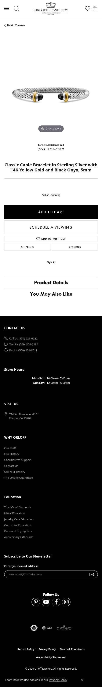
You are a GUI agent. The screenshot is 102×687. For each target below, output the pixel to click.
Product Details (51, 282)
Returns (75, 247)
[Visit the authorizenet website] (34, 628)
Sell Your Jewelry (14, 472)
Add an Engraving (51, 194)
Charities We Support (17, 460)
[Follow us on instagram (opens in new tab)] (66, 602)
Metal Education (14, 513)
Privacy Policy (47, 649)
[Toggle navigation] (6, 8)
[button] (16, 8)
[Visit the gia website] (47, 628)
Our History (11, 454)
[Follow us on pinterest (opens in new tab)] (36, 602)
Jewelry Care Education (18, 519)
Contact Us (11, 466)
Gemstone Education (17, 525)
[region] (51, 87)
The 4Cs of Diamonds (18, 507)
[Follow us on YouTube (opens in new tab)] (46, 602)
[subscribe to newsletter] (92, 574)
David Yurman (16, 25)
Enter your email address (21, 566)
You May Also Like (51, 294)
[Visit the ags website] (64, 628)
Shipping (27, 247)
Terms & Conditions (72, 649)
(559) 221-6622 (51, 149)
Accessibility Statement (51, 657)
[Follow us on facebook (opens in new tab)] (56, 602)
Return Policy (25, 649)
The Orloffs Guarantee (18, 478)
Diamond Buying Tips (18, 531)
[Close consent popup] (82, 680)
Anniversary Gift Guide (18, 537)
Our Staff (10, 448)
